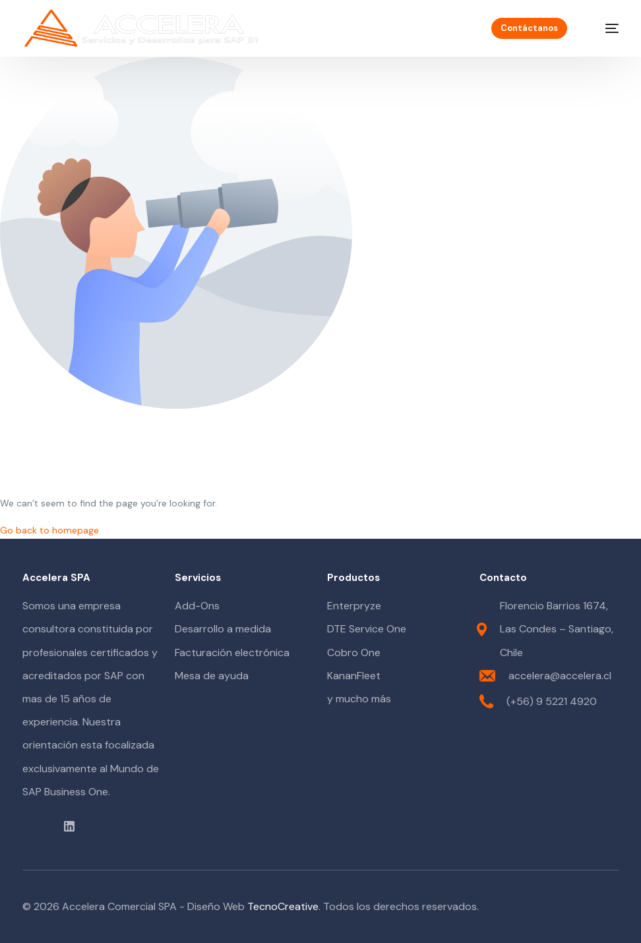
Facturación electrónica (232, 652)
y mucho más (359, 699)
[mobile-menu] (604, 28)
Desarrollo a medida (223, 629)
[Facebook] (24, 825)
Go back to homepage (49, 530)
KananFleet (354, 676)
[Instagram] (50, 825)
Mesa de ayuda (212, 676)
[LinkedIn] (69, 825)
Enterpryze (354, 606)
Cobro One (354, 652)
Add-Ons (197, 606)
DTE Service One (366, 629)
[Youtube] (37, 825)
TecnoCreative (283, 906)
